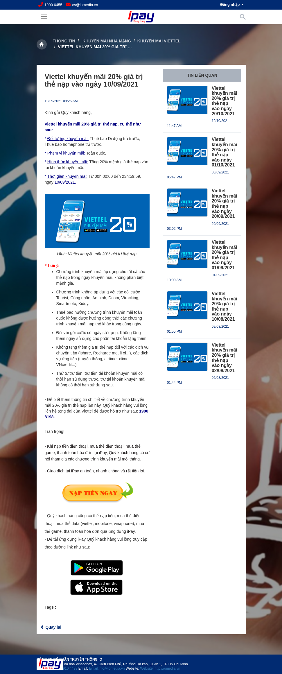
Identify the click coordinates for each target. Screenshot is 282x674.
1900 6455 (53, 5)
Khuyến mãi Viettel (159, 41)
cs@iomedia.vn (85, 5)
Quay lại (51, 627)
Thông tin (64, 41)
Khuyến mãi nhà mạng (106, 41)
